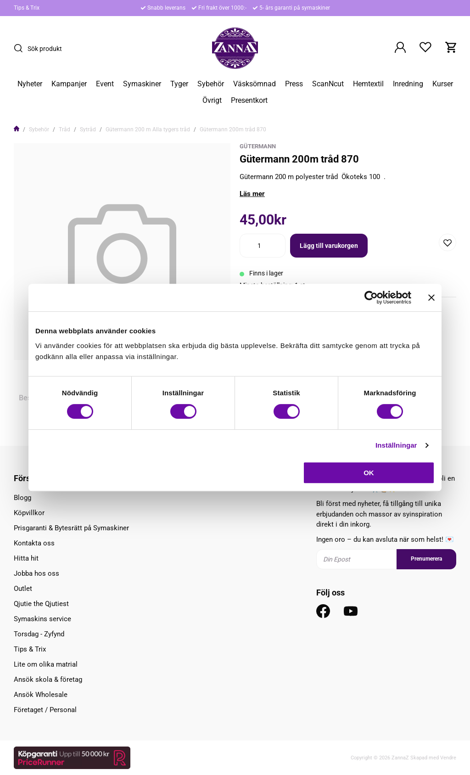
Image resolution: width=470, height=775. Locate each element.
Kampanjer (69, 84)
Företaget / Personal (45, 710)
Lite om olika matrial (46, 664)
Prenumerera (426, 559)
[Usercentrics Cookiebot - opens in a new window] (371, 297)
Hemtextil (368, 84)
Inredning (408, 84)
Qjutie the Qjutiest (41, 604)
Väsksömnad (254, 84)
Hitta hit (26, 558)
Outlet (23, 588)
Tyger (179, 84)
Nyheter (29, 84)
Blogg (22, 498)
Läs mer (252, 194)
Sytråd (88, 129)
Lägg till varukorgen (329, 245)
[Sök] (21, 48)
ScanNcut (328, 84)
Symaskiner (142, 84)
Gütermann (258, 146)
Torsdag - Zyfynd (39, 634)
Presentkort (249, 100)
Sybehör (210, 84)
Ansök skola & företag (48, 679)
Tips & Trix (26, 8)
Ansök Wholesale (40, 695)
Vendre (448, 758)
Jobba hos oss (36, 573)
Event (105, 84)
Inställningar (396, 445)
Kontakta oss (34, 543)
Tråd (64, 129)
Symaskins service (42, 619)
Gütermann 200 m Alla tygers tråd (148, 129)
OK (369, 473)
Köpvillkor (29, 513)
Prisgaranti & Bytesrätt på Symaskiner (71, 528)
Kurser (442, 84)
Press (294, 84)
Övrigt (212, 100)
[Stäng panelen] (431, 297)
